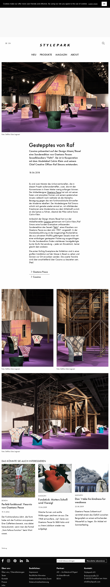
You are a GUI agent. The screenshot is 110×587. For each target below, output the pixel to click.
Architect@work (63, 575)
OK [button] (104, 4)
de (6, 43)
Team (4, 575)
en (9, 43)
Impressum (33, 572)
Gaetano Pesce (54, 192)
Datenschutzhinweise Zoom (40, 578)
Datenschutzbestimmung (39, 582)
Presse (4, 582)
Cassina (47, 221)
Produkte (46, 54)
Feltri (56, 227)
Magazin (61, 54)
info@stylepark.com (92, 582)
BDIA (59, 578)
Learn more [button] (93, 4)
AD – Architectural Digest (67, 572)
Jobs (3, 585)
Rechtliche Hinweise (37, 575)
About (75, 54)
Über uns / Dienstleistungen (13, 572)
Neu (33, 54)
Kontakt (5, 578)
